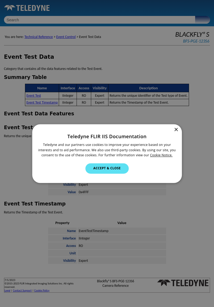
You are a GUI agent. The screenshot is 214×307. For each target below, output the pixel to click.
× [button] (176, 130)
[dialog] (107, 153)
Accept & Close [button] (107, 168)
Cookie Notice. (161, 155)
